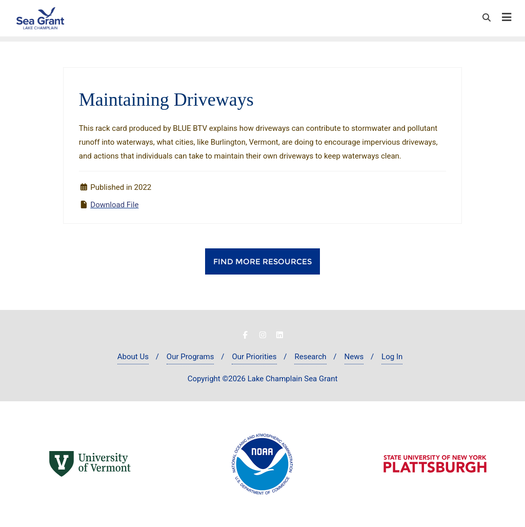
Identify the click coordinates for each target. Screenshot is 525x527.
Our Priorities (254, 356)
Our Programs (190, 356)
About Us (133, 356)
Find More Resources (262, 261)
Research (310, 356)
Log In (391, 356)
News (354, 356)
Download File (114, 204)
